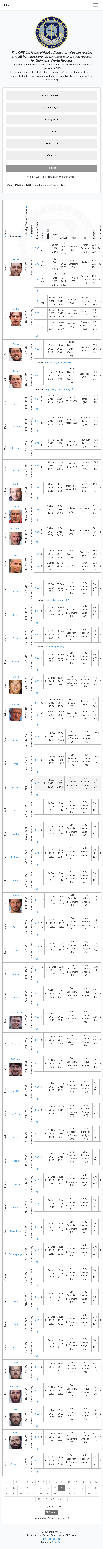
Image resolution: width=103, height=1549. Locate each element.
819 (37, 736)
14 (82, 1482)
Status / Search (51, 95)
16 (96, 1482)
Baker (16, 591)
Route (51, 131)
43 (89, 1493)
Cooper (16, 1160)
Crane (16, 676)
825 (37, 509)
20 (27, 1488)
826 (37, 487)
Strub (15, 1207)
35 (34, 1493)
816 (37, 900)
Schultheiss (15, 1231)
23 (48, 1488)
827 (37, 398)
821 (37, 681)
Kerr (16, 1409)
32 (14, 1493)
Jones (16, 740)
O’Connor (16, 1059)
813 (37, 1180)
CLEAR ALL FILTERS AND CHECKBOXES (51, 177)
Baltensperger (16, 1254)
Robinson (16, 895)
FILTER (51, 168)
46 (45, 1499)
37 (48, 1493)
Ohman (15, 787)
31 (7, 1493)
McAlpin (16, 1114)
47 (52, 1499)
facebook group (51, 1538)
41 (75, 1493)
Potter (16, 810)
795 (37, 248)
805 (37, 1460)
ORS (6, 5)
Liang (15, 1301)
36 (41, 1493)
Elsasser (16, 1184)
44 (95, 1493)
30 (95, 1488)
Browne (16, 997)
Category (51, 119)
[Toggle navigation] (95, 5)
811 (37, 1367)
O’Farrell (15, 1044)
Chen (15, 1347)
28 (82, 1488)
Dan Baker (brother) (54, 646)
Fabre (16, 506)
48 (59, 1499)
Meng (16, 1324)
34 (27, 1493)
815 (37, 993)
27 (75, 1488)
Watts (16, 834)
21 (34, 1488)
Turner (16, 404)
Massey (16, 371)
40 (68, 1493)
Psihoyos (15, 857)
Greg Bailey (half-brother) (57, 389)
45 (39, 1499)
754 (37, 554)
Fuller (16, 880)
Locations (51, 143)
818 (37, 783)
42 (82, 1493)
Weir (15, 763)
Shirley (15, 309)
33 (21, 1493)
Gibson (15, 661)
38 (55, 1493)
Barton (15, 1137)
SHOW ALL (51, 1512)
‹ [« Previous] (5, 1482)
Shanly (15, 484)
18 (14, 1488)
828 (37, 348)
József (16, 555)
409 (37, 715)
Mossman (16, 448)
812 (37, 1273)
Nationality (51, 107)
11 (62, 1482)
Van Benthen (16, 1386)
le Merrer (15, 528)
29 (89, 1488)
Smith (16, 1432)
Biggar (15, 974)
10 (55, 1482)
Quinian (15, 470)
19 (21, 1488)
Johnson (16, 426)
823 (37, 587)
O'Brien (15, 259)
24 (55, 1488)
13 (75, 1482)
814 (37, 1086)
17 (7, 1488)
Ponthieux (16, 704)
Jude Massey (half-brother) (58, 362)
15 (89, 1482)
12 (69, 1482)
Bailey (16, 344)
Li (16, 1277)
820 (37, 703)
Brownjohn (15, 1464)
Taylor (16, 927)
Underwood (16, 1012)
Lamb (16, 1362)
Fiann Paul (57, 1542)
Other (51, 155)
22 (41, 1488)
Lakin (15, 615)
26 (68, 1488)
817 (37, 806)
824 (37, 531)
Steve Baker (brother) (55, 600)
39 (61, 1493)
